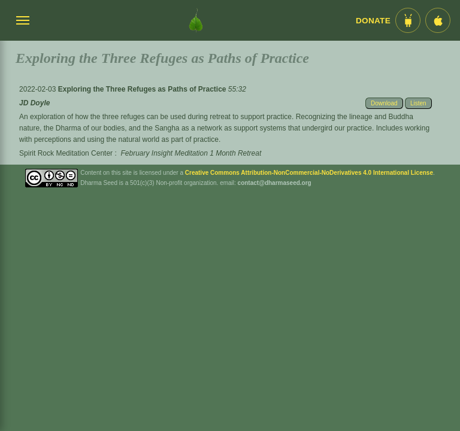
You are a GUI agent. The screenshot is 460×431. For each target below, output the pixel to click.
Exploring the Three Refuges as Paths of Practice (143, 89)
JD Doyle (34, 103)
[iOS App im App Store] (437, 20)
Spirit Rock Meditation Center (66, 153)
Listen (418, 103)
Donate (373, 20)
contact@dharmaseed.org (274, 183)
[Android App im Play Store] (407, 20)
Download (384, 103)
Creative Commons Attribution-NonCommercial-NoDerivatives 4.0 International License (309, 172)
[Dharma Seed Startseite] (196, 20)
